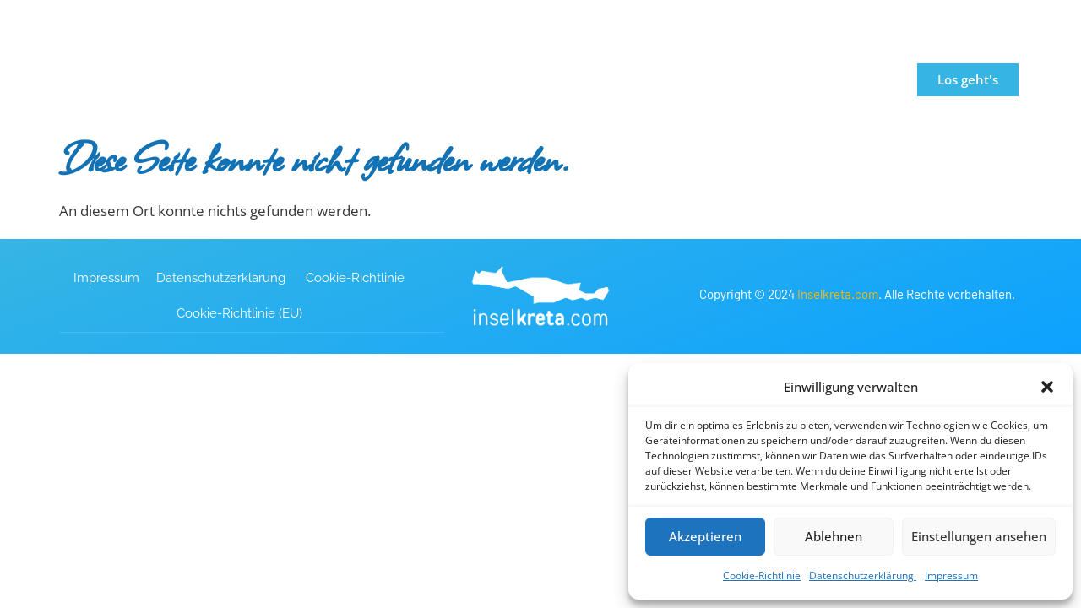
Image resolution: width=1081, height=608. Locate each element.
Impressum (951, 575)
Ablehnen (833, 536)
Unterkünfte (560, 79)
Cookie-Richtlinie (762, 575)
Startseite (337, 79)
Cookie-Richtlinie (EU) (239, 312)
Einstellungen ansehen (978, 536)
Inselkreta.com (837, 293)
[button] (1047, 386)
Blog (779, 79)
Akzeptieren (705, 536)
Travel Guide (438, 79)
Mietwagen (687, 79)
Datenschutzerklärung (862, 575)
